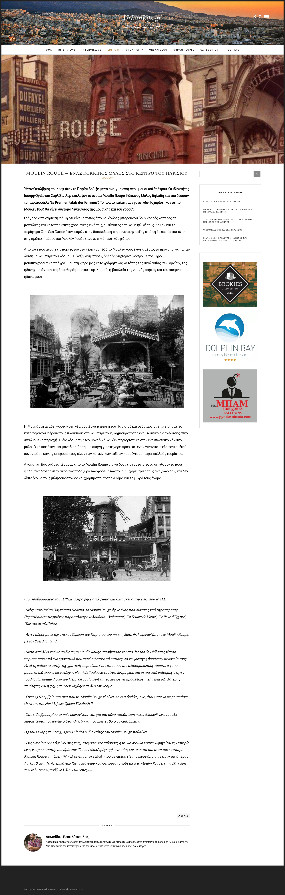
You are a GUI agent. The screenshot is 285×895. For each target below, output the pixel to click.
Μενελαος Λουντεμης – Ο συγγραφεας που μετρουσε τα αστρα (229, 211)
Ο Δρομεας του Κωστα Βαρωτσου (222, 230)
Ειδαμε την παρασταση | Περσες (222, 202)
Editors (114, 49)
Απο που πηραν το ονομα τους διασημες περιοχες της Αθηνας (228, 221)
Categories (209, 49)
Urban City (134, 49)
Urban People (183, 49)
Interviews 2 (92, 49)
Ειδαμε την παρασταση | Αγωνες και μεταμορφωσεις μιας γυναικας (225, 239)
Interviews (67, 49)
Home (48, 49)
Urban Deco (158, 49)
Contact (234, 49)
